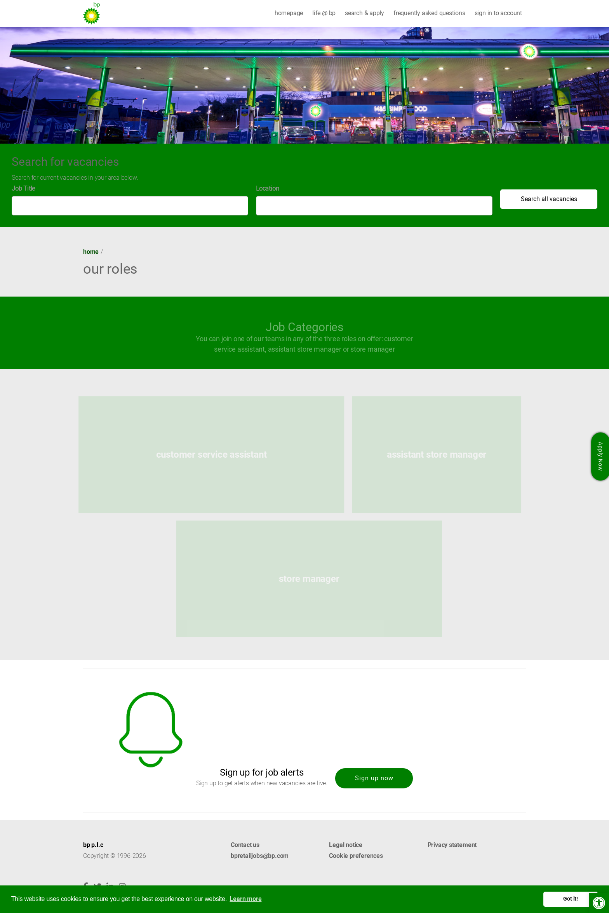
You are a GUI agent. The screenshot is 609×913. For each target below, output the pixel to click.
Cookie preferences (356, 855)
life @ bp (324, 13)
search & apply (364, 13)
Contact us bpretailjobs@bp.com (260, 850)
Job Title (23, 188)
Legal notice (345, 845)
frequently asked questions (429, 13)
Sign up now (374, 778)
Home (91, 251)
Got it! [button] (570, 899)
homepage (289, 13)
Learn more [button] (245, 899)
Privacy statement (452, 845)
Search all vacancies (549, 199)
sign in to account (498, 13)
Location (267, 188)
